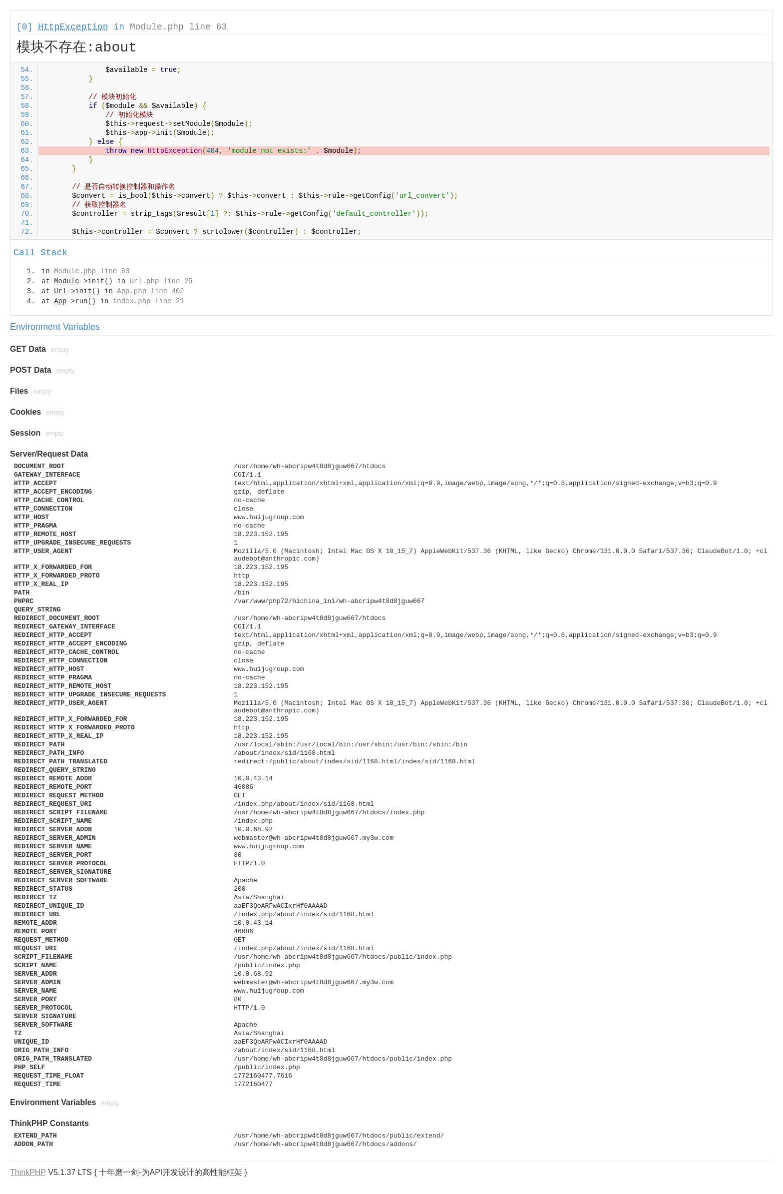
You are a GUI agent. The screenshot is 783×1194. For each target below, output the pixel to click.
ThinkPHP (28, 1172)
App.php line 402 (150, 291)
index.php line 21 (148, 301)
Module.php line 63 (178, 27)
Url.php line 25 (160, 281)
